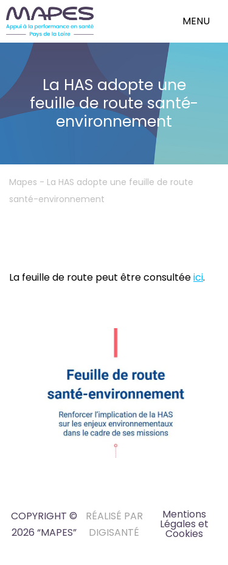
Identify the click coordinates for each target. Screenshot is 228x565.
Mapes (23, 182)
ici (198, 277)
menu (196, 21)
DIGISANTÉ (114, 532)
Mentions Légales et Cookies (184, 524)
